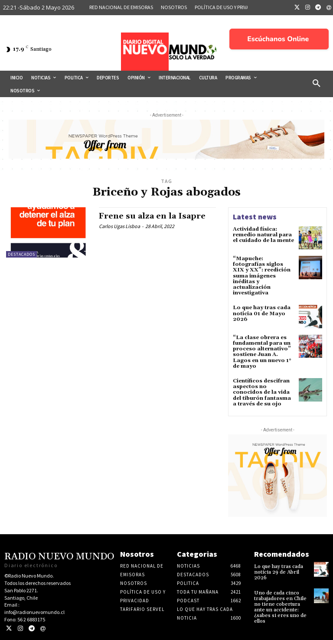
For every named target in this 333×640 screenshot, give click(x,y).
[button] (316, 83)
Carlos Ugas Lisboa (119, 226)
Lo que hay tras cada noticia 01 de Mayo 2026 (262, 313)
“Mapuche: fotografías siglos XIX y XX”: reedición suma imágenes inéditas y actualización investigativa (262, 275)
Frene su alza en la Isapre (152, 216)
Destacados (21, 254)
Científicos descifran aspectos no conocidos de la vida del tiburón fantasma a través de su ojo (262, 392)
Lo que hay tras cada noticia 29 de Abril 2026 (278, 572)
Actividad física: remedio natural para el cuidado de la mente (263, 235)
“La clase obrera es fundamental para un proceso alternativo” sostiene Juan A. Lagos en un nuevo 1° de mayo (262, 351)
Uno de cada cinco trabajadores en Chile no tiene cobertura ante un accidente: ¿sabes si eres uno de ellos (280, 607)
